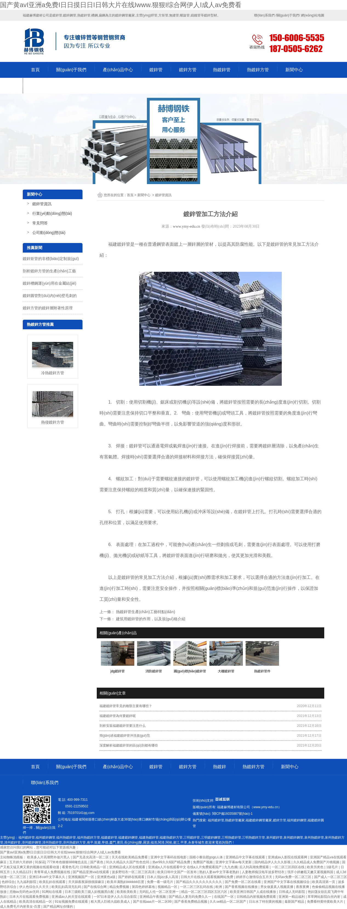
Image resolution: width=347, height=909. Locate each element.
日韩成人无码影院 (292, 892)
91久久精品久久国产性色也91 (128, 862)
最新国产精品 (295, 902)
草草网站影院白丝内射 (324, 897)
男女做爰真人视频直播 (277, 887)
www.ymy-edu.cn (186, 226)
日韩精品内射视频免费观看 (257, 897)
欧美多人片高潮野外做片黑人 (49, 857)
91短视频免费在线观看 (72, 902)
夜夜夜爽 (303, 887)
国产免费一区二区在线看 (243, 882)
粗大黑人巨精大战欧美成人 (111, 902)
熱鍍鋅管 (222, 69)
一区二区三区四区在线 (288, 867)
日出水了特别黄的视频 (266, 902)
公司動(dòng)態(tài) (49, 232)
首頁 (35, 69)
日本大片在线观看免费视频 (29, 897)
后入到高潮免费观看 (254, 867)
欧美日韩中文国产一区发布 (177, 872)
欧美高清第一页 (324, 882)
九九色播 (230, 867)
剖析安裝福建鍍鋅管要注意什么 (122, 726)
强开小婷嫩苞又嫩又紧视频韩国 (310, 872)
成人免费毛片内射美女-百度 (20, 906)
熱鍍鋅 (219, 766)
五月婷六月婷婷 (21, 862)
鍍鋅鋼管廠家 (125, 15)
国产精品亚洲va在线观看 (91, 872)
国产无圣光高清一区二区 (91, 857)
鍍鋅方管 (188, 69)
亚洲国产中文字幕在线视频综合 (287, 882)
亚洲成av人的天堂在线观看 (72, 897)
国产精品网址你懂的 (58, 906)
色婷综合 (8, 882)
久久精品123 (22, 872)
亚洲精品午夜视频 (153, 897)
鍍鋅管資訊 (42, 204)
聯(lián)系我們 (44, 85)
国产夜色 (97, 862)
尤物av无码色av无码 (24, 892)
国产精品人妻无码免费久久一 (190, 897)
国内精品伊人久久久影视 (272, 862)
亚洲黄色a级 (106, 877)
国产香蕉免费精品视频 (191, 902)
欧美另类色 (315, 867)
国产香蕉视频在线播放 (241, 887)
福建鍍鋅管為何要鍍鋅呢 (117, 716)
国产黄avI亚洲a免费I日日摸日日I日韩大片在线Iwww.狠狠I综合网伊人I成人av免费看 (120, 4)
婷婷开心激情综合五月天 (254, 877)
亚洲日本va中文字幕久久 (47, 877)
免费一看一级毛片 (160, 882)
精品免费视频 (119, 887)
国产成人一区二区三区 (330, 877)
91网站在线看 (52, 892)
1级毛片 (332, 867)
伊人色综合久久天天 (34, 887)
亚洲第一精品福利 (292, 897)
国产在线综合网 (95, 887)
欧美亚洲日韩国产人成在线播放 (253, 892)
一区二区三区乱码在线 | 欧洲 (201, 887)
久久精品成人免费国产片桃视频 (316, 862)
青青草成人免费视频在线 (52, 872)
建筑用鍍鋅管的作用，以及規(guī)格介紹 (150, 619)
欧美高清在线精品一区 (36, 902)
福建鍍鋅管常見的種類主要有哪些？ (125, 706)
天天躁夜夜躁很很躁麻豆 (86, 882)
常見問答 (40, 223)
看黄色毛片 (70, 867)
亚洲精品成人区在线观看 (127, 867)
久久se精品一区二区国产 (228, 902)
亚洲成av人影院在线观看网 (288, 857)
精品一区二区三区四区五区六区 (204, 892)
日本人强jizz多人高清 (163, 877)
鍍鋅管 (156, 69)
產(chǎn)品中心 (118, 69)
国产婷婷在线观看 (131, 877)
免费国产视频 (203, 862)
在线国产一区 (224, 897)
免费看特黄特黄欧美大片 (325, 902)
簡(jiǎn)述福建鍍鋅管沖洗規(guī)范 (124, 736)
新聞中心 (294, 69)
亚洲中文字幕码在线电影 (168, 857)
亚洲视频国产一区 (81, 877)
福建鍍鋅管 (119, 244)
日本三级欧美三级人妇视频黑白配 (90, 892)
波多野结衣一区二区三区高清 (133, 872)
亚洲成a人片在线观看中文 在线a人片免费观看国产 (185, 867)
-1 (231, 814)
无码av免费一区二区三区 (293, 877)
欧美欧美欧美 (127, 892)
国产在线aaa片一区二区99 (153, 902)
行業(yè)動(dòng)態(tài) (52, 213)
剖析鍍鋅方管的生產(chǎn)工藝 (49, 271)
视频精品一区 (168, 887)
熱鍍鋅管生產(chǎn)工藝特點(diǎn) (145, 612)
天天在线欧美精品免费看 (130, 857)
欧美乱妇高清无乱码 (67, 887)
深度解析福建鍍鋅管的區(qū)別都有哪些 (128, 745)
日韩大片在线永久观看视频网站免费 (207, 877)
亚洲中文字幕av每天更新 (234, 862)
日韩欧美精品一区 (93, 867)
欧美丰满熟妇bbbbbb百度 (126, 882)
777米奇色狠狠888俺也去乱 (67, 862)
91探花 (40, 862)
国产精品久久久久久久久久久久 (199, 882)
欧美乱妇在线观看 (52, 882)
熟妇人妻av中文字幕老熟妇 (219, 872)
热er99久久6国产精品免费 (171, 862)
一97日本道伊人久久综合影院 (116, 897)
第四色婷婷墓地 (144, 887)
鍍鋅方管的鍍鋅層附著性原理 (48, 308)
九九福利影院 (27, 882)
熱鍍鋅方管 (258, 69)
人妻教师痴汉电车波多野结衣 (263, 872)
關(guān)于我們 (71, 69)
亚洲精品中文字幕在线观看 (246, 857)
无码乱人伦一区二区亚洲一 (159, 892)
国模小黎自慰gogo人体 (206, 857)
